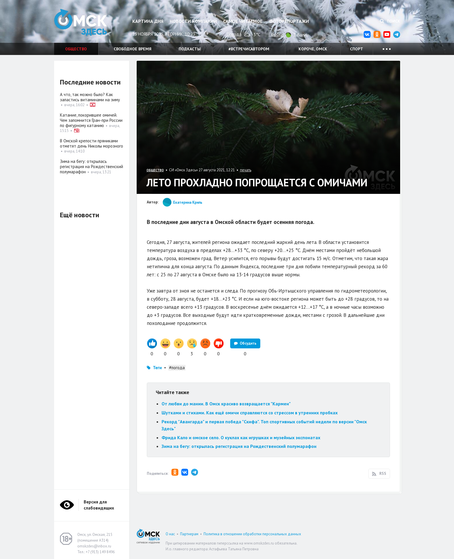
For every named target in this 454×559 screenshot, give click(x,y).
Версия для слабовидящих (99, 505)
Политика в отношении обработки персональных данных (252, 534)
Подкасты (190, 49)
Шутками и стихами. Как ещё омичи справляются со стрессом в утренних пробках (250, 412)
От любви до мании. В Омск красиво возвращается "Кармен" (226, 404)
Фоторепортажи (289, 21)
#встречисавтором (248, 49)
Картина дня (147, 21)
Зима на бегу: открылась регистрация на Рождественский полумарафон (239, 446)
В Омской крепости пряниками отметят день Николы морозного (91, 143)
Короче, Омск (313, 49)
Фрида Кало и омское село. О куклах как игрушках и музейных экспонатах (241, 437)
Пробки (275, 34)
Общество (76, 49)
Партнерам (189, 534)
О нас (170, 534)
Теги (157, 367)
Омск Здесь (83, 23)
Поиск (390, 21)
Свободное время (132, 49)
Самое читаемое (242, 21)
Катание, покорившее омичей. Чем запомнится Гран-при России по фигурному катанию (91, 120)
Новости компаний (193, 21)
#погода (177, 367)
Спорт (356, 49)
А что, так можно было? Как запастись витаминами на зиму (90, 97)
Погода (233, 34)
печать (245, 170)
